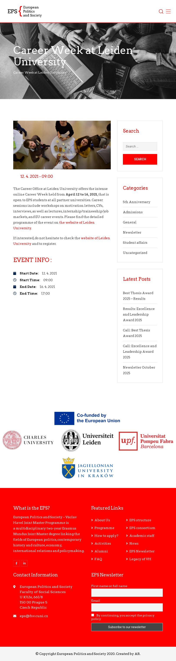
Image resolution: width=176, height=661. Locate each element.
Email (95, 600)
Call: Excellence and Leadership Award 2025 (139, 351)
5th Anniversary (136, 202)
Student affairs (135, 243)
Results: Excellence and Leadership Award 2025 (139, 314)
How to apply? (106, 536)
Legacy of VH (140, 559)
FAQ (98, 559)
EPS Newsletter (142, 551)
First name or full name (109, 586)
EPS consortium (142, 528)
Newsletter (132, 232)
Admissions (133, 212)
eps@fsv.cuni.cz (34, 616)
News (134, 543)
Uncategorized (135, 253)
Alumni (101, 551)
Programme (104, 528)
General (130, 222)
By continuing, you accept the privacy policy (123, 617)
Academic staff (141, 536)
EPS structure (140, 520)
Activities (103, 543)
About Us (102, 520)
